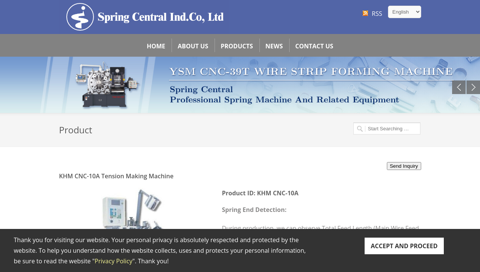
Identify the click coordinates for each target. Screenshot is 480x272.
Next (473, 87)
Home (156, 46)
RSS (377, 13)
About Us (193, 46)
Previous (459, 87)
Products (237, 46)
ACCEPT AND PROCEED (404, 246)
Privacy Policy (113, 261)
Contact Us (314, 46)
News (274, 46)
